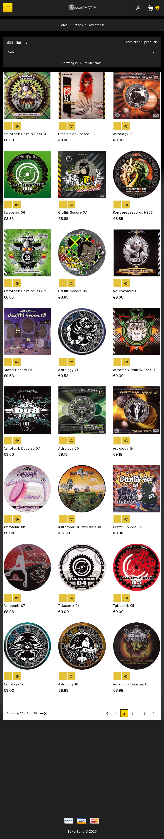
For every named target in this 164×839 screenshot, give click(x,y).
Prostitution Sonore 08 (76, 134)
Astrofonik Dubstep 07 (22, 448)
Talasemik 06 (14, 212)
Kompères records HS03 (133, 212)
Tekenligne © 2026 (82, 831)
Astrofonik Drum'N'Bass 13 (25, 134)
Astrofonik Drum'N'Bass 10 (79, 527)
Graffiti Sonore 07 (72, 212)
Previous (107, 713)
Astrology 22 (123, 134)
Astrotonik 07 (14, 606)
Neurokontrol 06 (126, 291)
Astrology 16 (68, 684)
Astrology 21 (68, 370)
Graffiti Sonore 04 (127, 527)
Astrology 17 (14, 684)
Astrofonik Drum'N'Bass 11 (134, 370)
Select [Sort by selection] (82, 52)
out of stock (8, 126)
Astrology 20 (68, 448)
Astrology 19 (123, 448)
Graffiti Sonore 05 (18, 370)
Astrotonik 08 (14, 527)
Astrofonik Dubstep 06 (131, 684)
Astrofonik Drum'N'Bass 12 (25, 291)
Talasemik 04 (69, 606)
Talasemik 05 (123, 606)
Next (153, 713)
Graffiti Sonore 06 (72, 291)
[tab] (10, 42)
